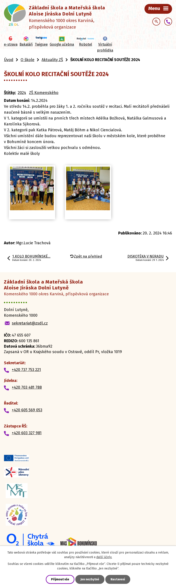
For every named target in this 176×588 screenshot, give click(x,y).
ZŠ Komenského (43, 92)
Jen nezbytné (90, 579)
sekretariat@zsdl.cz (30, 323)
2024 (22, 92)
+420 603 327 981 (27, 433)
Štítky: (10, 92)
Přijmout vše (60, 579)
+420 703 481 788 (27, 387)
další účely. (104, 557)
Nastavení (118, 579)
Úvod (8, 59)
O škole (27, 59)
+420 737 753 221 (26, 369)
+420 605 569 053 (27, 410)
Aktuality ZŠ (52, 59)
